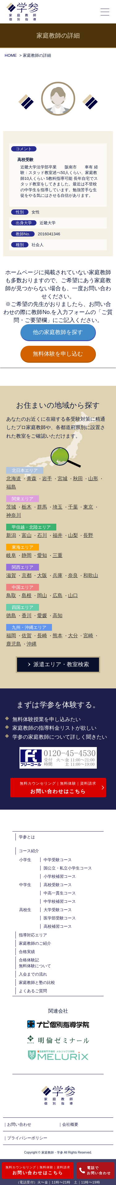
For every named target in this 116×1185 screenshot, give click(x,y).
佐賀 (27, 635)
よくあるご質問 (33, 991)
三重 (57, 555)
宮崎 (88, 635)
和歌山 (90, 575)
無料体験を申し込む (58, 354)
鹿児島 (13, 643)
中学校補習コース (60, 901)
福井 (57, 535)
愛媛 (42, 615)
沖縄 (32, 643)
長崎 (42, 635)
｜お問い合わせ (17, 1124)
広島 (57, 595)
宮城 (62, 478)
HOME (11, 55)
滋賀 (11, 575)
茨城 (11, 507)
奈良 (73, 575)
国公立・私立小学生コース (68, 868)
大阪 (42, 575)
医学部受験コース (60, 918)
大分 (73, 635)
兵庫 (57, 575)
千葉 (73, 507)
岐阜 (11, 555)
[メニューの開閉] (105, 11)
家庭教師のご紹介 (35, 943)
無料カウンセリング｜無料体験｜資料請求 (58, 788)
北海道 (13, 478)
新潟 (11, 535)
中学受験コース (58, 859)
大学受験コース (58, 909)
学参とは (27, 837)
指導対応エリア (33, 935)
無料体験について (35, 966)
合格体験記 (29, 960)
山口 (73, 595)
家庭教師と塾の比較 (37, 982)
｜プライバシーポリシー (25, 1138)
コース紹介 (29, 850)
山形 (93, 478)
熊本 (57, 635)
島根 (27, 595)
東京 (88, 507)
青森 (32, 478)
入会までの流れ (33, 974)
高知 (57, 615)
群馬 (42, 507)
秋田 (78, 478)
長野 (88, 535)
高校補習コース (58, 926)
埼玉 (57, 507)
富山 (27, 535)
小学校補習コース (60, 876)
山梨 (73, 535)
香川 (27, 615)
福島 (11, 486)
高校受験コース (58, 884)
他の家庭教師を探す (58, 332)
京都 (27, 575)
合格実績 (27, 951)
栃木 (27, 507)
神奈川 (13, 515)
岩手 (47, 478)
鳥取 (11, 595)
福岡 (11, 635)
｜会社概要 (68, 1124)
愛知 (42, 555)
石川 (42, 535)
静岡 (27, 555)
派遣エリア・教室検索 (58, 664)
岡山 (42, 595)
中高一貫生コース (60, 893)
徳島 (11, 615)
